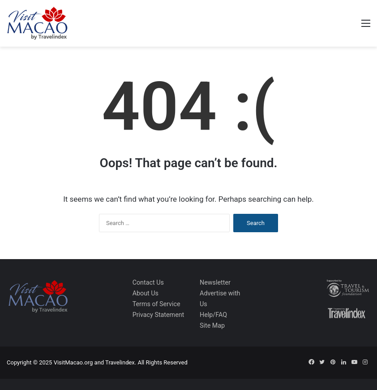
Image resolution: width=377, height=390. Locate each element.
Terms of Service (156, 304)
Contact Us (148, 282)
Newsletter (215, 282)
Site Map (212, 325)
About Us (146, 293)
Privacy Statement (158, 314)
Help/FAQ (213, 314)
